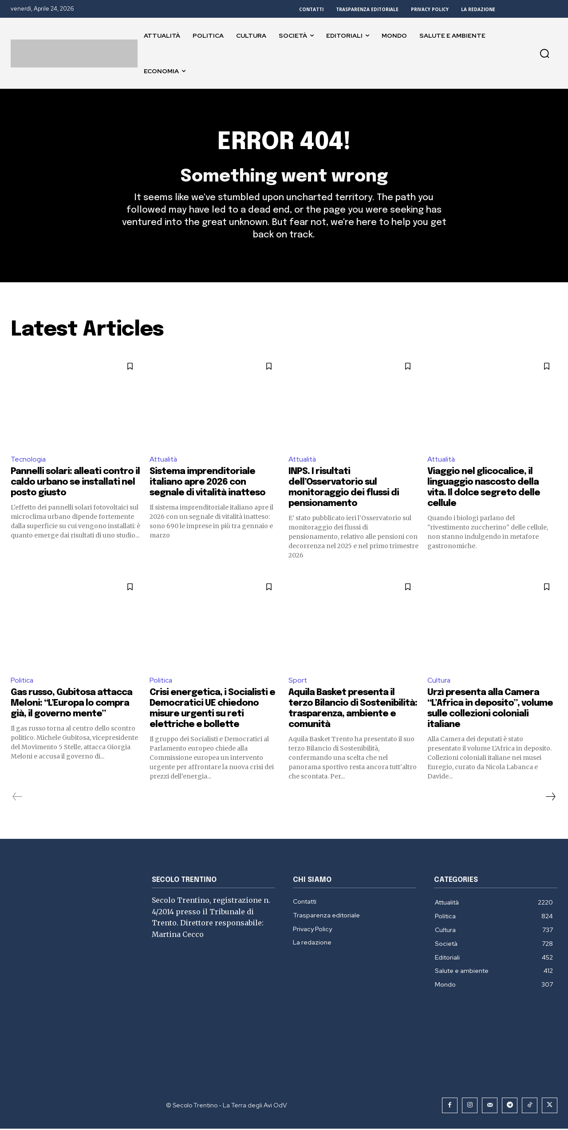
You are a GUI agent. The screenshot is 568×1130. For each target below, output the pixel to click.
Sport (298, 681)
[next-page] (550, 798)
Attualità (164, 460)
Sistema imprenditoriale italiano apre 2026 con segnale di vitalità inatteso (207, 484)
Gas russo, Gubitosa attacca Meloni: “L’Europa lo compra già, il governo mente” (71, 704)
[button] (544, 53)
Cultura (439, 681)
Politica (22, 681)
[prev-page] (17, 798)
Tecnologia (29, 460)
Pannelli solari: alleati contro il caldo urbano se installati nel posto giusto (75, 484)
